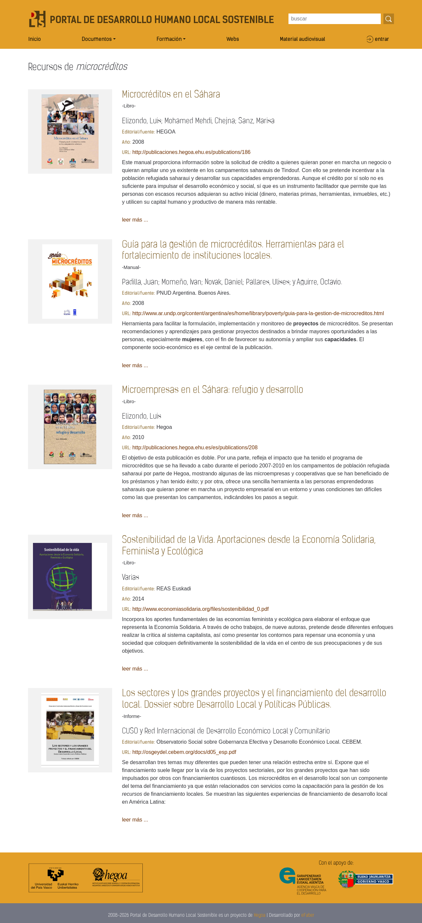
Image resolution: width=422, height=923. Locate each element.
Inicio (34, 39)
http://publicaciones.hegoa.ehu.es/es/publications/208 (194, 447)
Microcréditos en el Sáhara (171, 95)
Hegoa (259, 915)
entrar (382, 39)
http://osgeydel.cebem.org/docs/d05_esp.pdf (184, 752)
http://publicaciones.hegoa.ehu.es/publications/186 (191, 152)
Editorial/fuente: (138, 132)
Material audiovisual (302, 39)
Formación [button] (169, 39)
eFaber (307, 915)
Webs (232, 39)
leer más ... (135, 220)
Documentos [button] (97, 39)
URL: (126, 152)
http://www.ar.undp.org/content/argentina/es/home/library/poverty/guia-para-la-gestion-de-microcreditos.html (258, 313)
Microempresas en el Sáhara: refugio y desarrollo (212, 390)
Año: (126, 142)
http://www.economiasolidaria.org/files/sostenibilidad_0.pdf (200, 609)
